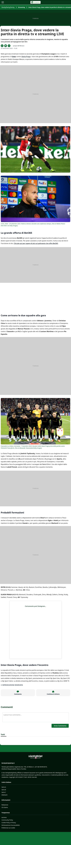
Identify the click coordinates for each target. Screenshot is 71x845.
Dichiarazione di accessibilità (11, 825)
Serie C (4, 792)
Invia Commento (60, 726)
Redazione (5, 805)
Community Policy (7, 820)
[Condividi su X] (9, 45)
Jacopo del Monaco (18, 46)
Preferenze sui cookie (8, 828)
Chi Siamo (5, 807)
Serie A (4, 787)
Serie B (4, 790)
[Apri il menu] (3, 2)
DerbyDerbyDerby (8, 7)
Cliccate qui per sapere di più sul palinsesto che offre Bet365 (36, 243)
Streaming (21, 7)
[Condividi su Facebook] (5, 45)
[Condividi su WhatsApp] (2, 45)
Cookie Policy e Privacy (9, 822)
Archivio (4, 817)
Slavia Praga (25, 56)
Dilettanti (4, 795)
